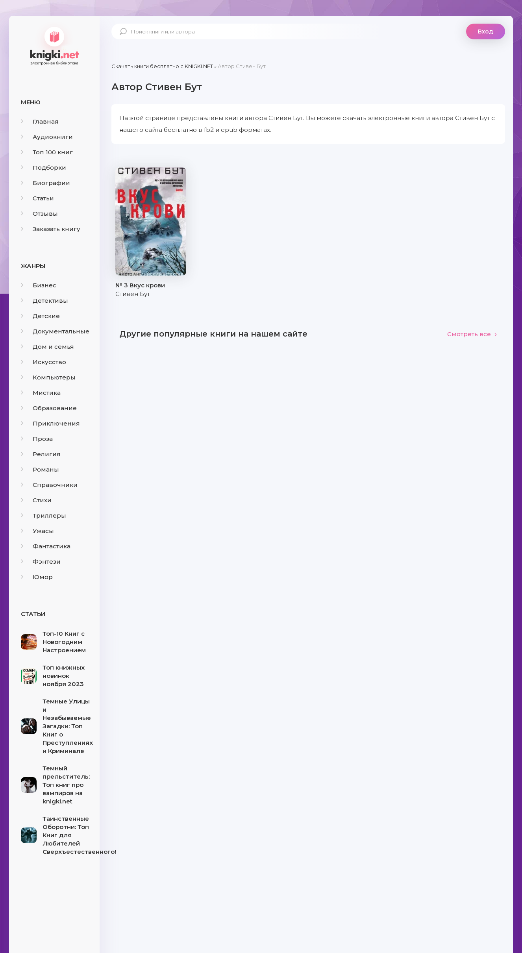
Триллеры (43, 515)
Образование (49, 408)
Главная (40, 121)
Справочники (49, 485)
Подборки (43, 167)
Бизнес (38, 285)
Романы (40, 469)
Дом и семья (47, 346)
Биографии (45, 183)
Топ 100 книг (47, 152)
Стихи (36, 500)
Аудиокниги (47, 137)
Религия (41, 454)
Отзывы (39, 213)
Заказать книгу (50, 229)
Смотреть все (472, 334)
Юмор (37, 577)
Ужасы (37, 531)
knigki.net (54, 45)
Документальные (55, 331)
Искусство (43, 362)
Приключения (50, 423)
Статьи (37, 198)
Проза (37, 438)
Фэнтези (41, 561)
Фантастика (45, 546)
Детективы (44, 300)
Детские (40, 316)
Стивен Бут (132, 294)
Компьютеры (48, 377)
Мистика (41, 392)
